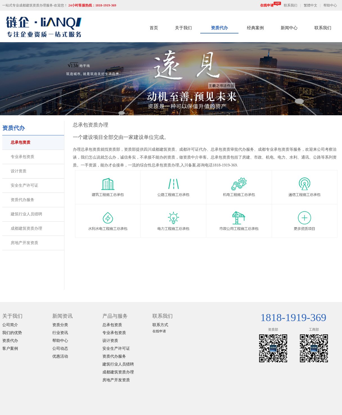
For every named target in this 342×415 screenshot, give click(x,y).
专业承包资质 (22, 157)
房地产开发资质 (24, 243)
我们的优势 (12, 333)
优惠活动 (60, 356)
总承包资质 (20, 142)
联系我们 (290, 5)
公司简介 (10, 325)
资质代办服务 (22, 200)
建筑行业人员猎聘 (26, 214)
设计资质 (18, 171)
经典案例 (255, 28)
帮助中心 (330, 5)
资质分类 (60, 325)
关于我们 (183, 28)
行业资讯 (60, 333)
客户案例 (10, 348)
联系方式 (160, 325)
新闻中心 (289, 28)
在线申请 (270, 5)
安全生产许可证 (24, 185)
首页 (154, 28)
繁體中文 (310, 5)
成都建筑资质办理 (26, 228)
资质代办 (219, 28)
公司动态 (60, 348)
